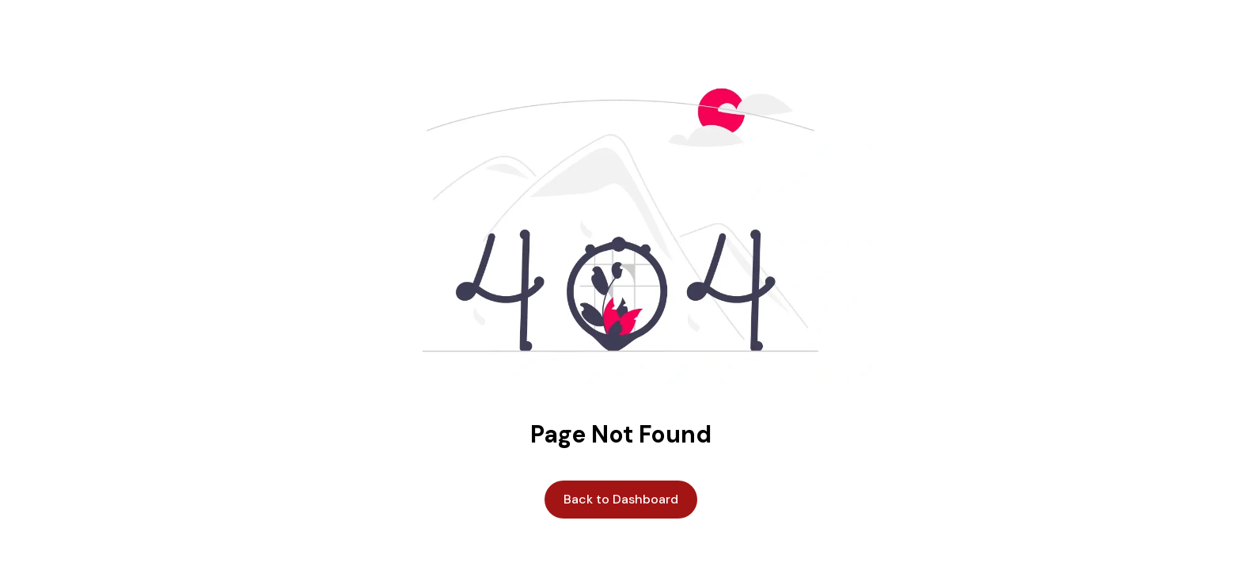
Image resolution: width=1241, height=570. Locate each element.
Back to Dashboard (621, 499)
